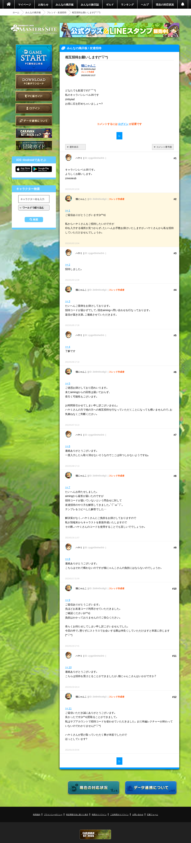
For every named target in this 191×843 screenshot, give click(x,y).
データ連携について (33, 121)
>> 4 (67, 346)
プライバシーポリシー (53, 814)
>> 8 (67, 559)
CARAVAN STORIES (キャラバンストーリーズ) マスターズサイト (34, 29)
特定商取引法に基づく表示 (77, 814)
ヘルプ (145, 4)
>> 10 (68, 667)
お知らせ (43, 4)
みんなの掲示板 (65, 4)
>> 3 (67, 301)
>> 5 (67, 383)
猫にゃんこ (88, 65)
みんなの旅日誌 (90, 4)
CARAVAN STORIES (95, 834)
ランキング (127, 4)
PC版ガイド (33, 96)
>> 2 (67, 264)
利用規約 (36, 814)
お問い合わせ (137, 814)
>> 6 (67, 446)
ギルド (110, 4)
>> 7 (67, 487)
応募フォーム (152, 814)
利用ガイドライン (99, 814)
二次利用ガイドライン (119, 814)
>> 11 (68, 708)
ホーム (16, 12)
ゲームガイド (33, 145)
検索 (35, 219)
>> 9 (67, 600)
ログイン (33, 108)
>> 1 (67, 210)
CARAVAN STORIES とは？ (33, 133)
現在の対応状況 (165, 4)
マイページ (24, 4)
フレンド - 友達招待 (56, 12)
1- (119, 136)
